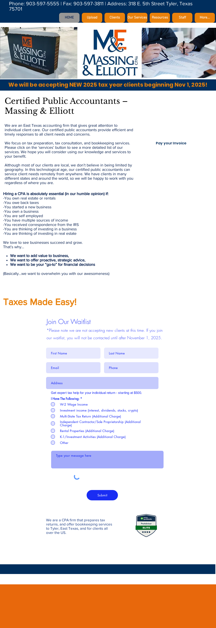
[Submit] (102, 495)
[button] (160, 18)
